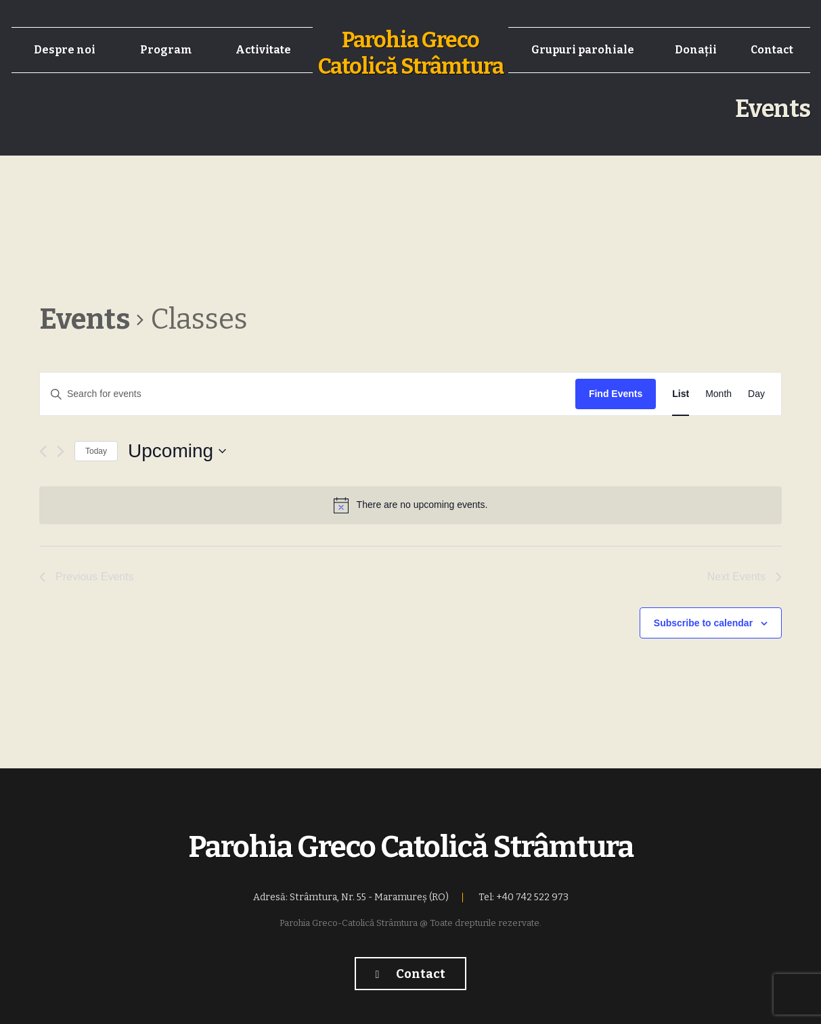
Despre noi (64, 49)
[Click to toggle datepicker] (177, 451)
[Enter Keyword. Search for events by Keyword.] (307, 394)
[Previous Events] (43, 451)
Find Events (615, 393)
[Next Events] (60, 451)
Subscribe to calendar (703, 623)
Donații (696, 49)
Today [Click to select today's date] (96, 451)
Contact (772, 49)
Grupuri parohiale (582, 49)
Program (166, 49)
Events (84, 319)
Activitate (263, 49)
